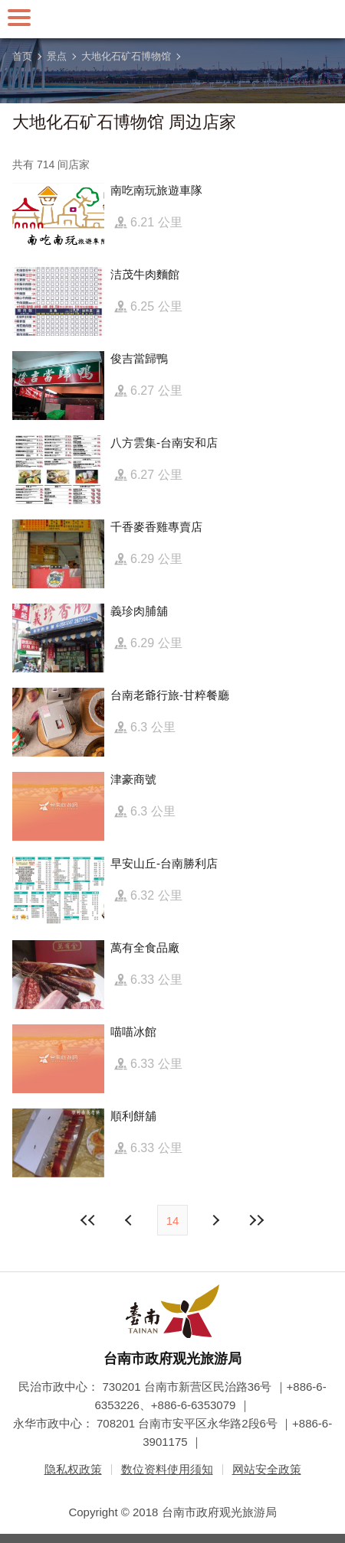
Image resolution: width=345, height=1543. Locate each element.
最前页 (89, 1220)
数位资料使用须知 (167, 1469)
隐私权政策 (73, 1469)
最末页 (256, 1220)
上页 (214, 1220)
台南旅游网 (172, 19)
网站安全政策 (266, 1469)
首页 (22, 56)
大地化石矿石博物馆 (126, 56)
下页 (130, 1220)
